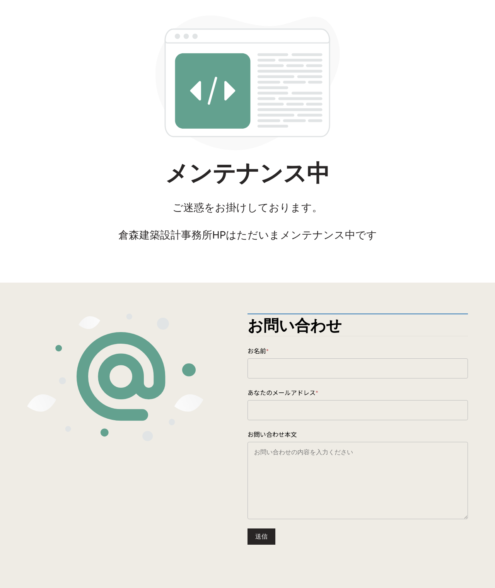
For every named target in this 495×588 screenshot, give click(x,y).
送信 (261, 536)
